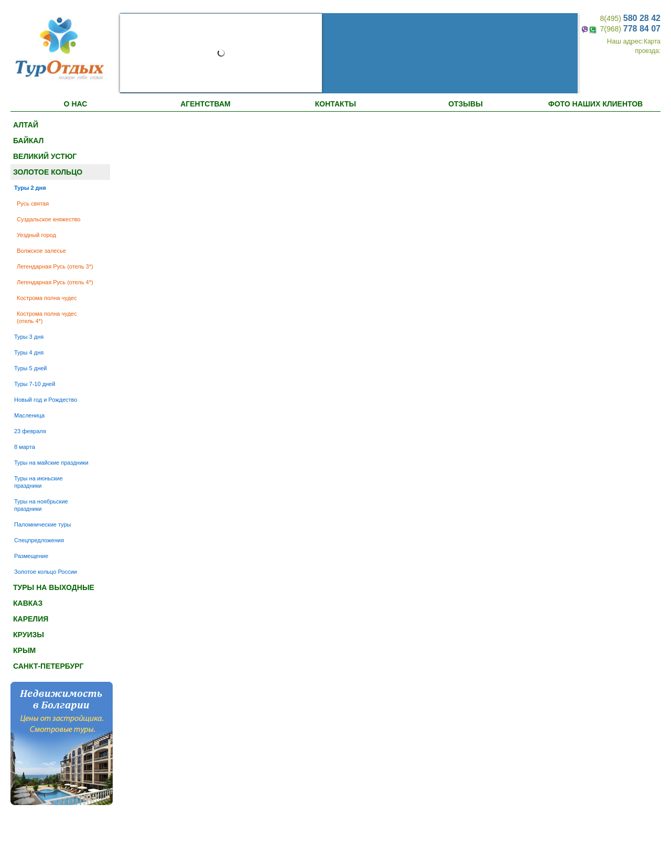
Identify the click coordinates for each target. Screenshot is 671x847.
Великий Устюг (45, 156)
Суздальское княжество (48, 219)
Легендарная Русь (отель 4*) (55, 282)
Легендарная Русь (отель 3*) (55, 266)
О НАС (76, 104)
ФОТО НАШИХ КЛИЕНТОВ (595, 104)
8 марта (24, 447)
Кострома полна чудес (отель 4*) (47, 317)
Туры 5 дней (30, 368)
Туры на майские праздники (51, 462)
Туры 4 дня (29, 352)
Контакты (335, 104)
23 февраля (30, 431)
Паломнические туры (42, 524)
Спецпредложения (39, 540)
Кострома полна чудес (47, 298)
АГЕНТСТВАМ (205, 104)
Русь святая (33, 203)
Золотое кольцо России (45, 572)
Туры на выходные (53, 587)
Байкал (28, 140)
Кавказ (27, 603)
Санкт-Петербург (48, 666)
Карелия (30, 619)
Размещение (31, 556)
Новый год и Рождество (45, 399)
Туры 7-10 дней (34, 384)
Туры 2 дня (30, 188)
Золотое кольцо (47, 172)
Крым (24, 650)
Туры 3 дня (29, 337)
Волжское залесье (41, 251)
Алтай (25, 125)
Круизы (28, 634)
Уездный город (36, 235)
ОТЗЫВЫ (465, 104)
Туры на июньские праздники (38, 482)
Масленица (29, 415)
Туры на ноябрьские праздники (41, 505)
